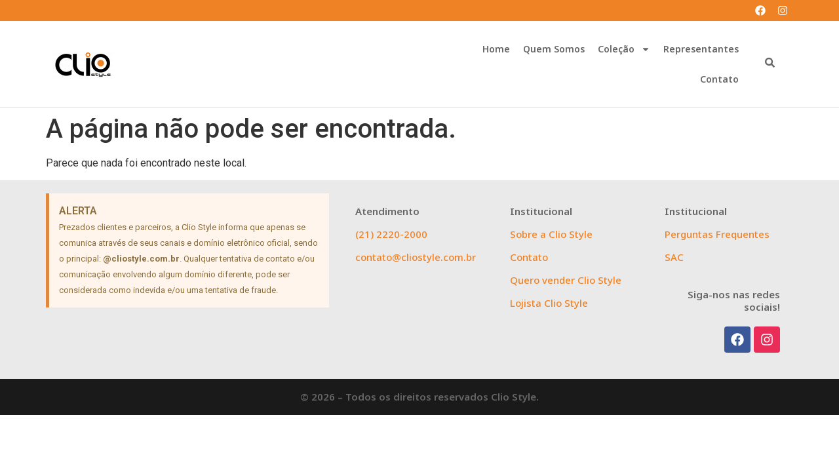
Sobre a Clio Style (551, 234)
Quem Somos (554, 49)
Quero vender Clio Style (565, 279)
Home (496, 49)
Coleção (624, 49)
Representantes (701, 49)
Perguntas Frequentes (717, 234)
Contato (719, 79)
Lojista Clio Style (549, 302)
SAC (674, 257)
